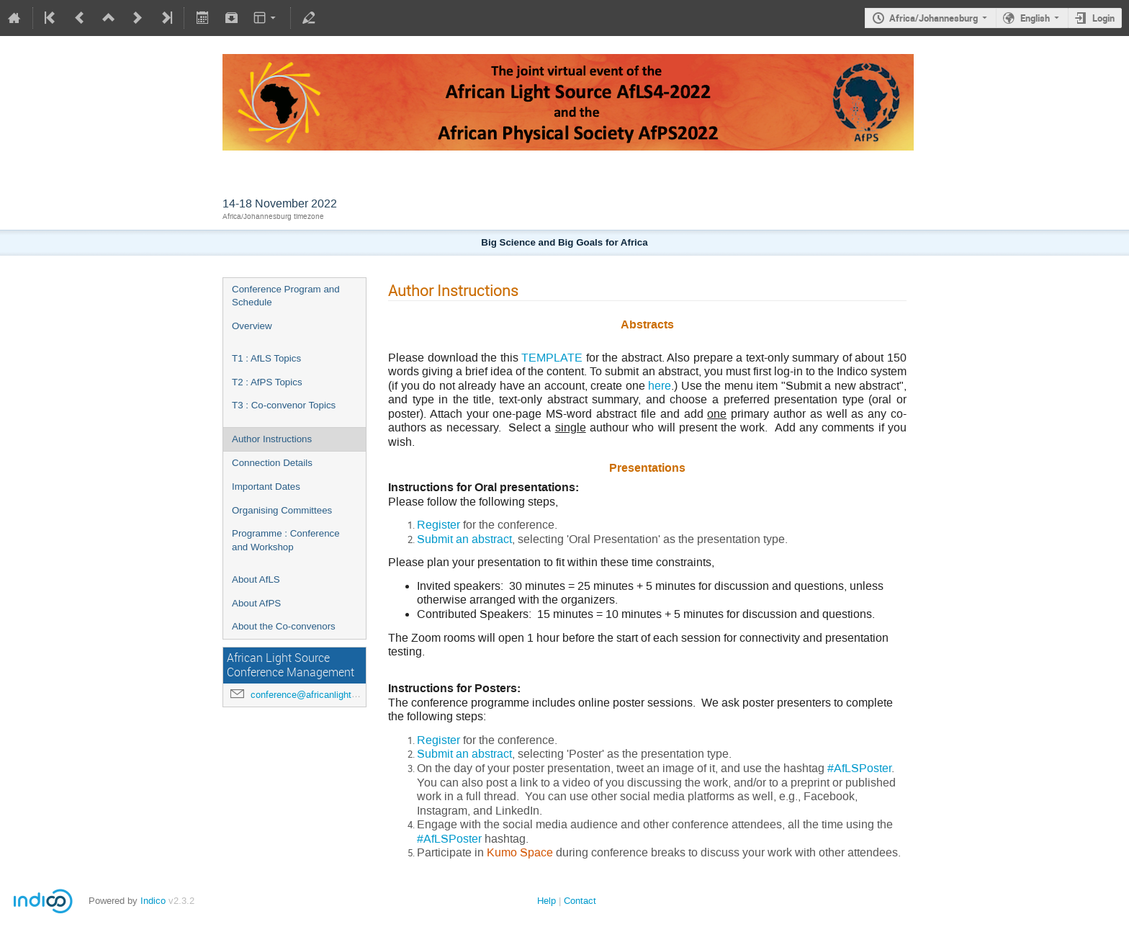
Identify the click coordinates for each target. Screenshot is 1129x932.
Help (546, 901)
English (1035, 18)
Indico (153, 901)
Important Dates (266, 486)
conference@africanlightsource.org (323, 695)
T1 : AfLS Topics (266, 358)
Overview (252, 326)
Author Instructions (272, 439)
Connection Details (272, 462)
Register (438, 524)
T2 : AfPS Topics (267, 382)
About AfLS (256, 579)
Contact (580, 901)
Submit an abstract (464, 539)
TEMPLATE (552, 357)
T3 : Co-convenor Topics (284, 405)
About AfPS (256, 603)
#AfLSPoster (859, 768)
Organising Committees (282, 510)
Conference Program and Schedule (286, 296)
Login (1103, 18)
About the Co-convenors (284, 626)
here (659, 385)
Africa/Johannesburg (933, 18)
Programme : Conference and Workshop (286, 540)
